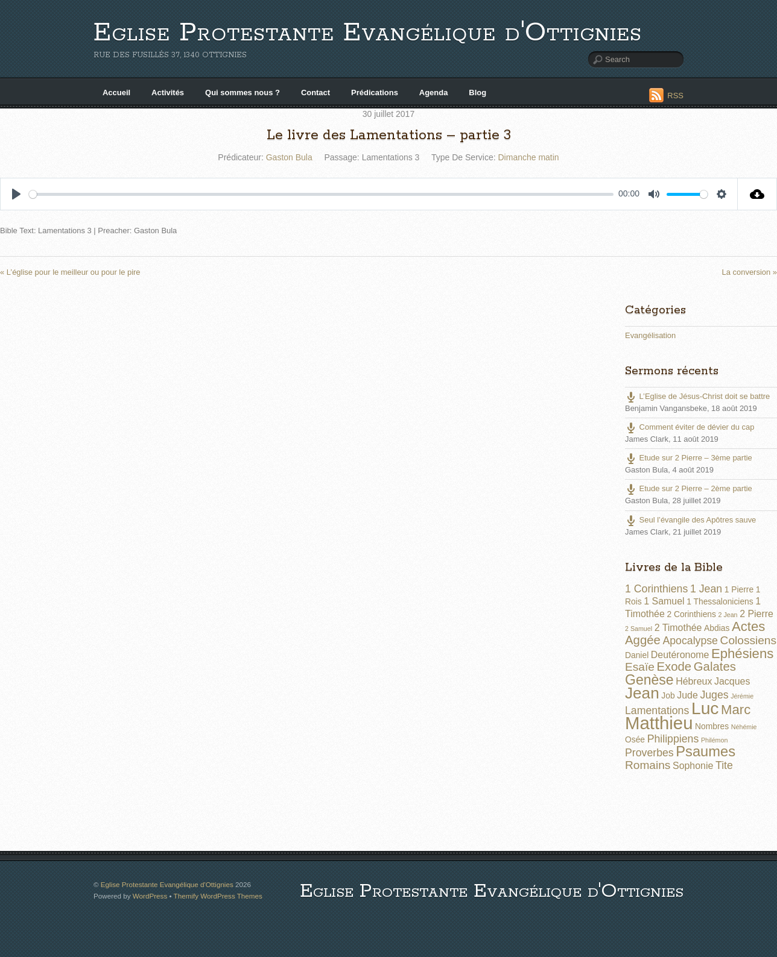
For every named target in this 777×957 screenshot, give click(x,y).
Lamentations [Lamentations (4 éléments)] (657, 710)
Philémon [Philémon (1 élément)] (714, 740)
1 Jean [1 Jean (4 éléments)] (706, 589)
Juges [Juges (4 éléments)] (714, 695)
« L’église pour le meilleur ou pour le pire (70, 272)
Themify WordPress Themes (218, 896)
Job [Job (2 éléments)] (667, 695)
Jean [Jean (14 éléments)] (642, 693)
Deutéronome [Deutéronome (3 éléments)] (680, 655)
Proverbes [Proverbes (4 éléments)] (649, 753)
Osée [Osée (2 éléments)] (635, 739)
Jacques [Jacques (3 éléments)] (732, 681)
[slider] (321, 194)
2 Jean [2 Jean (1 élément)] (728, 614)
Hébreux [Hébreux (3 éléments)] (694, 681)
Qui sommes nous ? (242, 92)
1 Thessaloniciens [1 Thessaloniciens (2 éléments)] (720, 601)
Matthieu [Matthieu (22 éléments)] (659, 723)
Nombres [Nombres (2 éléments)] (712, 726)
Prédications (374, 92)
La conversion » (749, 272)
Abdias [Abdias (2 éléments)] (716, 628)
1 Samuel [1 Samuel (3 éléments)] (664, 601)
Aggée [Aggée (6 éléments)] (643, 640)
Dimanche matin (528, 157)
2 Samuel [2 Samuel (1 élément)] (638, 628)
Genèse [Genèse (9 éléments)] (649, 680)
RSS (675, 95)
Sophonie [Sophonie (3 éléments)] (693, 766)
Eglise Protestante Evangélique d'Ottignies (368, 33)
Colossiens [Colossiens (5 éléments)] (748, 640)
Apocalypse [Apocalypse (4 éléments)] (690, 641)
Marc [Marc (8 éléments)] (735, 709)
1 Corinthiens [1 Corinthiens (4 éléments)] (656, 589)
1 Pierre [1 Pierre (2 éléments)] (739, 589)
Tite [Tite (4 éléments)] (724, 765)
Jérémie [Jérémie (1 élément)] (742, 696)
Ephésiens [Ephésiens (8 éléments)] (742, 653)
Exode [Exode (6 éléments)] (673, 666)
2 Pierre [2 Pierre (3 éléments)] (756, 614)
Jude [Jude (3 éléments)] (687, 695)
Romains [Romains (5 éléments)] (647, 765)
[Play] (16, 194)
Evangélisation (650, 335)
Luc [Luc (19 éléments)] (705, 708)
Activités (167, 92)
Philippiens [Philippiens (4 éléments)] (673, 739)
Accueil (116, 92)
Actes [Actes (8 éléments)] (748, 626)
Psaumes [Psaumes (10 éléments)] (705, 751)
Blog (477, 92)
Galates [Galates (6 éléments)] (715, 666)
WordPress (150, 896)
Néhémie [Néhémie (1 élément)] (744, 726)
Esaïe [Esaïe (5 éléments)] (640, 666)
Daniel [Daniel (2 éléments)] (637, 655)
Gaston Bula (289, 157)
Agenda (433, 92)
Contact (315, 92)
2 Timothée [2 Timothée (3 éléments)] (678, 628)
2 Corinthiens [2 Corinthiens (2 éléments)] (691, 614)
